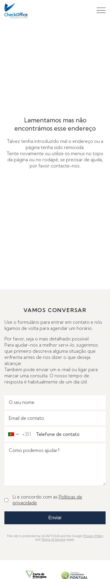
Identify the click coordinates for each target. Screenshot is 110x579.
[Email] (55, 418)
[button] (101, 10)
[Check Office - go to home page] (16, 10)
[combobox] (18, 434)
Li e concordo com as (47, 500)
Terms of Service (53, 539)
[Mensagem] (55, 464)
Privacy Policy (93, 536)
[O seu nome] (55, 402)
